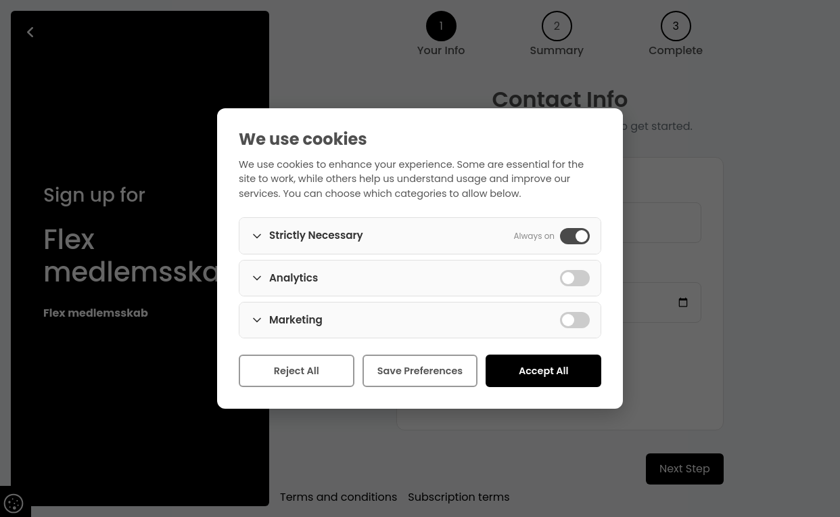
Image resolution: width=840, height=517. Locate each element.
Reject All (296, 371)
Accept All (544, 371)
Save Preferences (420, 371)
